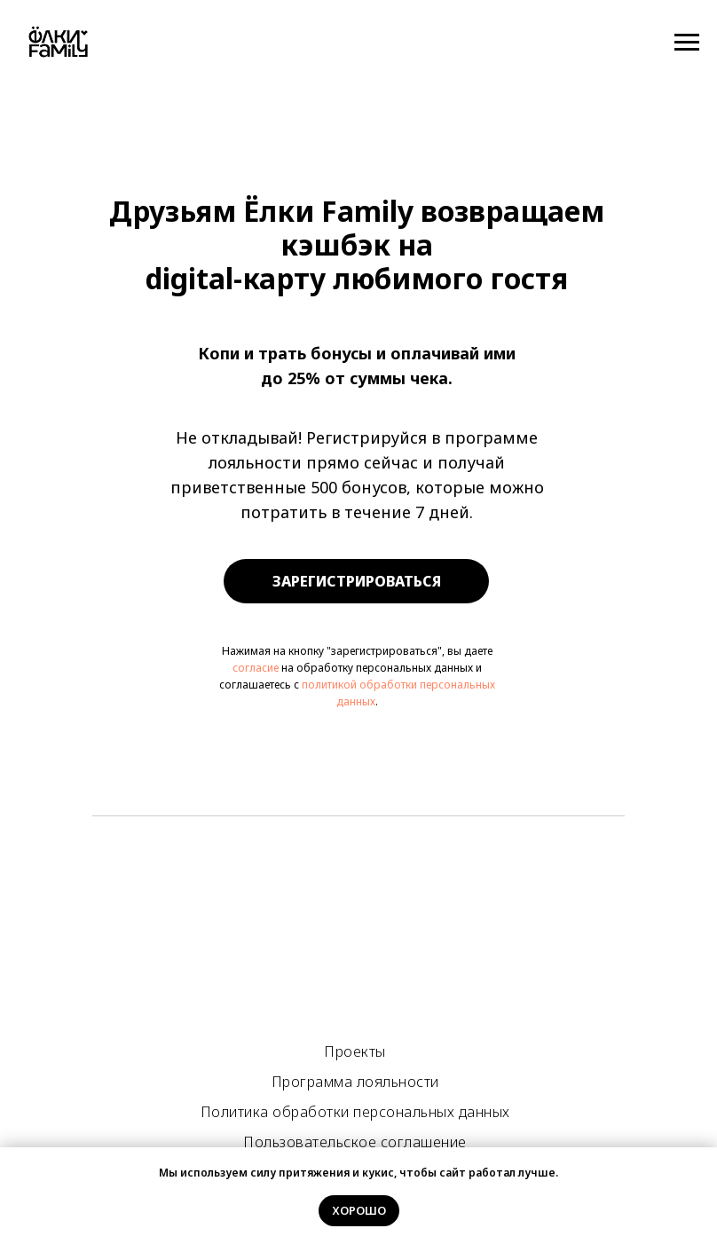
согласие (255, 667)
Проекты (355, 1051)
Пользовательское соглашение (355, 1142)
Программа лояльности (355, 1081)
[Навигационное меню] (686, 42)
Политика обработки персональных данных (355, 1112)
